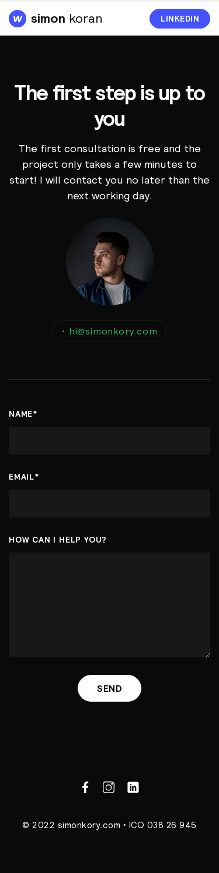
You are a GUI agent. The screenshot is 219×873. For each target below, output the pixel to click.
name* (23, 413)
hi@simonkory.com (109, 331)
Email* (24, 476)
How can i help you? (58, 539)
